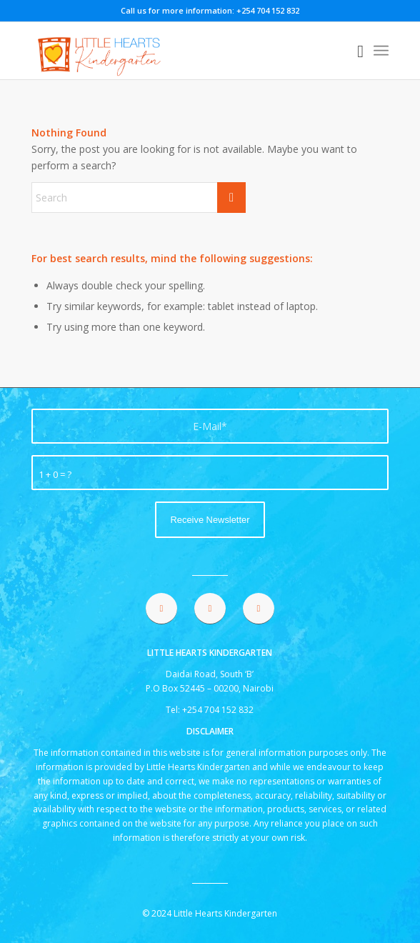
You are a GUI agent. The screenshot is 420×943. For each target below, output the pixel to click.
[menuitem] (353, 50)
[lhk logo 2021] (174, 50)
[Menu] (381, 51)
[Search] (353, 50)
